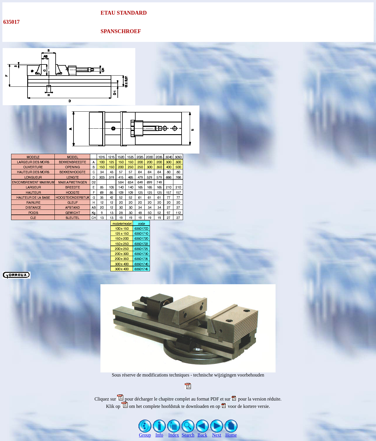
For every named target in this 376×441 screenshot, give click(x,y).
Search (188, 432)
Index (173, 432)
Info (159, 432)
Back (202, 432)
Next (216, 432)
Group (145, 432)
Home (231, 432)
